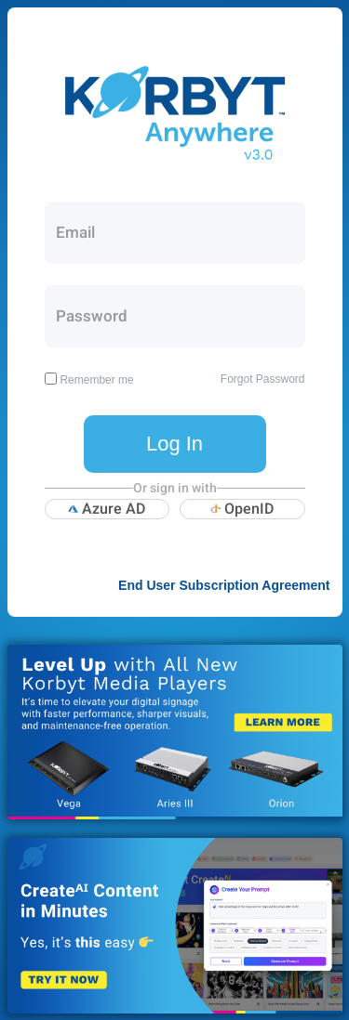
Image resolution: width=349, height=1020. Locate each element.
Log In (174, 443)
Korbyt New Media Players (174, 732)
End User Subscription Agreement (223, 585)
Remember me (96, 379)
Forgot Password (263, 379)
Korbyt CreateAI (174, 925)
